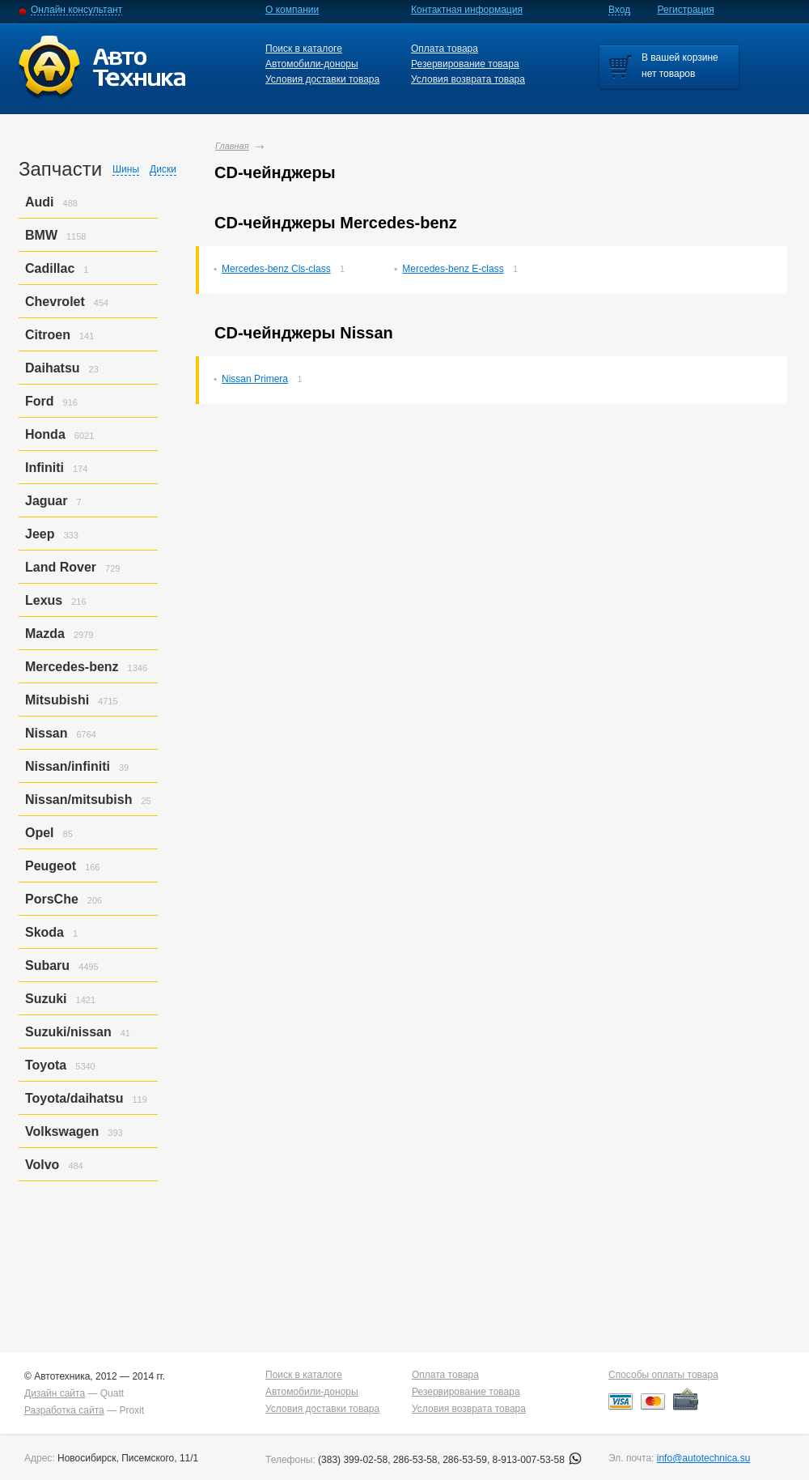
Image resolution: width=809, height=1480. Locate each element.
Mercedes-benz (72, 667)
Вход (619, 9)
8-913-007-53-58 (537, 1459)
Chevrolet (55, 301)
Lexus (43, 600)
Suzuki (46, 999)
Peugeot (50, 866)
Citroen (47, 335)
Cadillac (49, 268)
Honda (45, 434)
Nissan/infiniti (67, 766)
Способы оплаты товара (663, 1374)
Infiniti (44, 467)
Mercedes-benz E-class (452, 268)
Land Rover (60, 567)
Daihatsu (52, 368)
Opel (39, 833)
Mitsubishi (57, 700)
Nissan (46, 733)
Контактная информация (467, 9)
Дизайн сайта (54, 1393)
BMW (41, 235)
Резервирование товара (465, 64)
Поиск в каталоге (303, 48)
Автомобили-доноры (311, 64)
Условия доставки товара (322, 79)
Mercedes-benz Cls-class (276, 268)
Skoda (44, 932)
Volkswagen (62, 1131)
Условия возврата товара (468, 79)
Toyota (45, 1065)
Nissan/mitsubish (78, 799)
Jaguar (46, 501)
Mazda (45, 633)
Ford (39, 401)
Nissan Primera (255, 379)
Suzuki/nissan (68, 1032)
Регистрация (686, 9)
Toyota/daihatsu (74, 1098)
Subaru (47, 965)
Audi (39, 202)
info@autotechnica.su (704, 1458)
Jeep (39, 534)
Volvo (42, 1165)
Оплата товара (444, 48)
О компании (292, 9)
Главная (232, 146)
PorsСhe (51, 899)
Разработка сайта (64, 1410)
